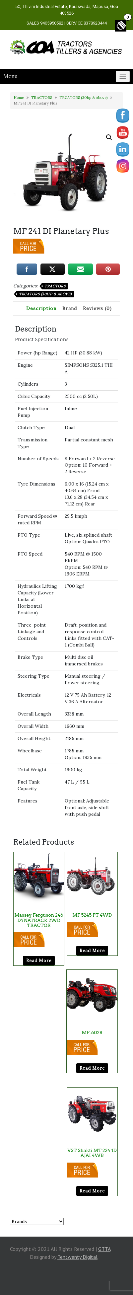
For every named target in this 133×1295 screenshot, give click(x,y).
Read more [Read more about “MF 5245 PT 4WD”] (92, 950)
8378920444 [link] (95, 23)
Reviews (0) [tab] (97, 308)
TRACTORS (41, 97)
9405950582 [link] (51, 23)
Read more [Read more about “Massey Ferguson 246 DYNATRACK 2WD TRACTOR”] (38, 960)
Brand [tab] (69, 308)
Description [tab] (41, 308)
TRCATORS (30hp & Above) (83, 97)
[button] (109, 137)
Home (19, 97)
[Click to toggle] (123, 77)
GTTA (104, 1249)
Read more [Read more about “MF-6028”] (92, 1068)
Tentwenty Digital (77, 1257)
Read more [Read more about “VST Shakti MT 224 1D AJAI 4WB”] (92, 1191)
